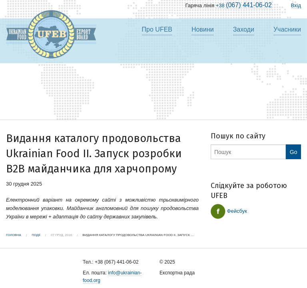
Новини (202, 29)
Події (36, 235)
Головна (13, 235)
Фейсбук (229, 211)
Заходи (243, 29)
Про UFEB (157, 29)
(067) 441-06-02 (244, 5)
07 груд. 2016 (61, 235)
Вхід (296, 5)
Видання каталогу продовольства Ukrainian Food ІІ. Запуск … (138, 235)
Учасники (287, 29)
